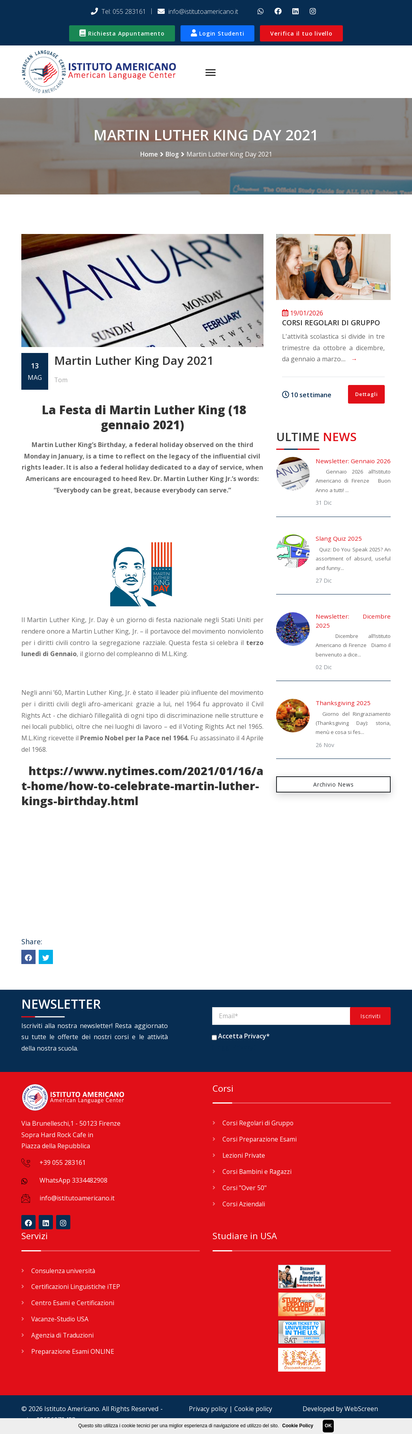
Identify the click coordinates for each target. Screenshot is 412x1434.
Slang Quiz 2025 (339, 539)
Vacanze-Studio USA (61, 1318)
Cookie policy (253, 1408)
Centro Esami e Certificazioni (73, 1302)
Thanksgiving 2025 (343, 704)
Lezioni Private (244, 1156)
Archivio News (333, 785)
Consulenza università (64, 1270)
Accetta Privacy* (243, 1037)
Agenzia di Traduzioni (63, 1334)
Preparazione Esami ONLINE (73, 1349)
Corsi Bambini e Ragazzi (257, 1172)
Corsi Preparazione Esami (260, 1140)
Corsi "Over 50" (244, 1187)
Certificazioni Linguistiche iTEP (76, 1286)
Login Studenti (218, 33)
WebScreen (361, 1408)
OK (328, 1425)
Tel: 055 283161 (118, 11)
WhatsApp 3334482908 (73, 1181)
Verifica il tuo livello (301, 33)
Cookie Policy (297, 1425)
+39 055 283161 (63, 1163)
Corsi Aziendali (244, 1203)
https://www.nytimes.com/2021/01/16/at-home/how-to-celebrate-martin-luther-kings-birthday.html (142, 786)
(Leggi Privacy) (234, 1048)
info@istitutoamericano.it (198, 11)
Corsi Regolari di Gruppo (331, 323)
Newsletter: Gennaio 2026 (353, 462)
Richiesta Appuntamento (121, 33)
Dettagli (366, 394)
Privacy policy (207, 1408)
